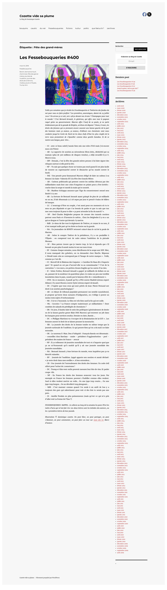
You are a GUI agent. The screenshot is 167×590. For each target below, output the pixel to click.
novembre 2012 (122, 466)
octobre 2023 (121, 173)
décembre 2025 (122, 115)
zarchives (111, 28)
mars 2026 (121, 108)
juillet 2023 (121, 180)
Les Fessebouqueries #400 (49, 57)
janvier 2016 (121, 381)
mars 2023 (120, 189)
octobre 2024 (121, 146)
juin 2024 (120, 155)
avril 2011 (120, 508)
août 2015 (120, 392)
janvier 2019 (121, 300)
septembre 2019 (122, 282)
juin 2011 (120, 503)
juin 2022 (120, 209)
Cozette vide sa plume (37, 16)
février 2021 (121, 244)
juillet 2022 (121, 206)
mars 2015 (120, 403)
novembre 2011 (122, 492)
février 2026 (121, 110)
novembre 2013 (122, 439)
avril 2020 (120, 267)
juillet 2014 (121, 421)
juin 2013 (120, 450)
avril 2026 (120, 106)
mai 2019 (120, 291)
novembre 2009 (122, 546)
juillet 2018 (121, 314)
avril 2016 (120, 374)
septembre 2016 (122, 363)
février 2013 (121, 459)
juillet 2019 (121, 287)
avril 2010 (120, 535)
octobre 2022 (121, 200)
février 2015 (121, 405)
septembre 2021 (122, 229)
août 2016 (120, 365)
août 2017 (120, 338)
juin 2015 (120, 396)
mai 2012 (120, 479)
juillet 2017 (121, 340)
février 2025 (121, 137)
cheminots (23, 74)
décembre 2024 (122, 142)
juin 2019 (120, 289)
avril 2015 (120, 401)
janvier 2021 (121, 247)
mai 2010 (120, 533)
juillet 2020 (121, 260)
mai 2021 (120, 238)
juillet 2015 (121, 394)
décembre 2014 (122, 410)
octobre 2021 (121, 227)
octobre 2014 (121, 414)
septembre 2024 (122, 148)
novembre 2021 (122, 224)
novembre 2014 (122, 412)
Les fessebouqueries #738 (126, 84)
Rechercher (119, 46)
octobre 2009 (121, 548)
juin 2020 (120, 262)
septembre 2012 (122, 470)
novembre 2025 (122, 117)
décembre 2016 (122, 356)
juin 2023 (120, 182)
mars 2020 (120, 269)
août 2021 (120, 231)
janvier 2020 (121, 273)
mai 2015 (120, 399)
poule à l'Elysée (30, 83)
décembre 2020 (122, 249)
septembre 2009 (122, 550)
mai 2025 (120, 130)
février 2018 (121, 325)
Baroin (22, 72)
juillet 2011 (120, 501)
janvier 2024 (121, 166)
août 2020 (120, 258)
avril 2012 (120, 481)
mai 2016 (120, 372)
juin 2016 (120, 369)
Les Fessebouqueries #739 (126, 82)
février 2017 (121, 352)
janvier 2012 (121, 488)
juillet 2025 (121, 126)
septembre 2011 (122, 497)
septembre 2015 (122, 390)
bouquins (24, 28)
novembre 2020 (122, 251)
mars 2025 (120, 135)
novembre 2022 (122, 197)
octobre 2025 (121, 119)
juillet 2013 (120, 448)
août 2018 (120, 311)
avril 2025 (120, 133)
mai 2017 (120, 345)
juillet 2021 (121, 233)
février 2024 (121, 164)
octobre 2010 (121, 521)
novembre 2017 (122, 331)
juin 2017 (120, 343)
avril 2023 (120, 186)
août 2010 (120, 526)
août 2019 (120, 285)
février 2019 (121, 298)
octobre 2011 (121, 495)
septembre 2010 (122, 524)
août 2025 (120, 124)
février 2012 (121, 486)
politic (86, 28)
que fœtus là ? (98, 28)
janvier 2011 (121, 515)
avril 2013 (120, 454)
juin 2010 (120, 530)
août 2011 (120, 499)
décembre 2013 (122, 436)
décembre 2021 (122, 222)
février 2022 (121, 218)
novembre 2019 (122, 278)
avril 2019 (120, 294)
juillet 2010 (121, 528)
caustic (34, 28)
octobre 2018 (121, 307)
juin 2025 (120, 128)
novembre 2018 (122, 305)
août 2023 (120, 177)
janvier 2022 (121, 220)
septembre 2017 (122, 336)
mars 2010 (120, 537)
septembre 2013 (122, 443)
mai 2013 (120, 452)
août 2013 (120, 445)
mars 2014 (120, 430)
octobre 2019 (121, 280)
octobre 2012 (121, 468)
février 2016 (121, 378)
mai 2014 (120, 425)
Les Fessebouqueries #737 (126, 86)
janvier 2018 (121, 327)
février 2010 (121, 539)
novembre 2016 (122, 358)
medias (22, 83)
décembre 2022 (122, 195)
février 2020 (121, 271)
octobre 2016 (121, 361)
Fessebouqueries (55, 28)
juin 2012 (120, 477)
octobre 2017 (121, 334)
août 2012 (120, 472)
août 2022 (120, 204)
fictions (69, 28)
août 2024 (120, 151)
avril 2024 (120, 160)
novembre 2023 (122, 171)
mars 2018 (120, 323)
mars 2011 (120, 510)
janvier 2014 (121, 434)
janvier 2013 (121, 461)
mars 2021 (120, 242)
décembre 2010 (122, 517)
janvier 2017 (121, 354)
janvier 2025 (121, 139)
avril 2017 (120, 347)
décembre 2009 (122, 544)
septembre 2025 (122, 122)
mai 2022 (120, 211)
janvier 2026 (121, 113)
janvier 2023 (121, 193)
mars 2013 (120, 457)
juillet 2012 (121, 474)
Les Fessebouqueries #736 (126, 91)
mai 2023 (120, 184)
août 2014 (120, 419)
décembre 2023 (122, 168)
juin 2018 (120, 316)
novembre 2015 (122, 385)
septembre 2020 (122, 256)
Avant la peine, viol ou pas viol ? (127, 88)
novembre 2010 (122, 519)
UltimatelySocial (101, 588)
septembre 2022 (122, 202)
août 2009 (120, 553)
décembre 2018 (122, 302)
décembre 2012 (122, 463)
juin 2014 (120, 423)
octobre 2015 (121, 387)
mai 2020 (120, 264)
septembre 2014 (122, 416)
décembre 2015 (122, 383)
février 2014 (121, 432)
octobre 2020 (121, 253)
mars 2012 (120, 483)
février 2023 (121, 191)
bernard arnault (30, 72)
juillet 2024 (121, 153)
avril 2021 (120, 240)
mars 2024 (120, 162)
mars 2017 (120, 349)
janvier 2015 (121, 407)
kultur (78, 28)
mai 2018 (120, 318)
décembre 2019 (122, 276)
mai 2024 (120, 157)
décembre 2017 (122, 329)
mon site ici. (99, 420)
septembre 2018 (122, 309)
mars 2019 (120, 296)
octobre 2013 (121, 441)
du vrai (42, 28)
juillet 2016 (121, 367)
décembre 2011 (122, 490)
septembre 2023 (122, 175)
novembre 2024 (122, 144)
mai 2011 (120, 506)
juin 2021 (120, 235)
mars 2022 (120, 215)
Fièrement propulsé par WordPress (48, 578)
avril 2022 (120, 213)
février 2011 (121, 512)
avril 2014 (120, 428)
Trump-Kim (24, 85)
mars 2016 (120, 376)
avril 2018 (120, 320)
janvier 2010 (121, 541)
